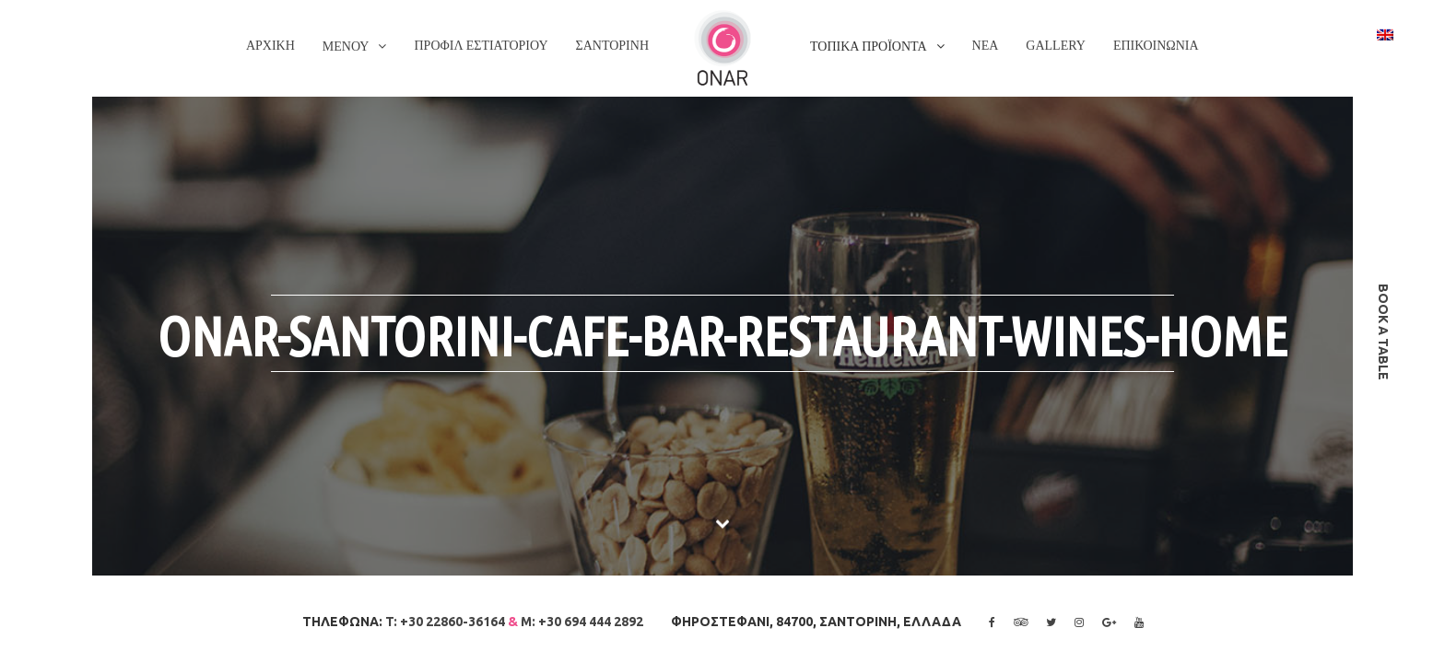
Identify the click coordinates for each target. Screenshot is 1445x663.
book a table (1383, 332)
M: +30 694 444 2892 (582, 621)
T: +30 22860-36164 (445, 621)
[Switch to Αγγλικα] (1385, 34)
